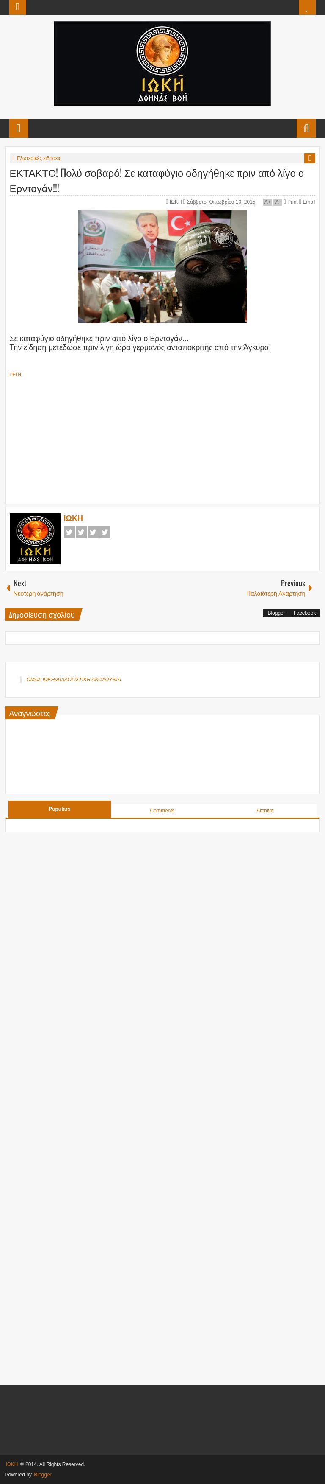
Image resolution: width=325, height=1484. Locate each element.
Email (307, 202)
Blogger (276, 613)
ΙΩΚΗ (176, 202)
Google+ (93, 532)
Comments (162, 811)
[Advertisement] (163, 438)
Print (291, 202)
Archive (264, 811)
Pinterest (104, 532)
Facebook (69, 532)
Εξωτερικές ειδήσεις (39, 158)
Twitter (81, 532)
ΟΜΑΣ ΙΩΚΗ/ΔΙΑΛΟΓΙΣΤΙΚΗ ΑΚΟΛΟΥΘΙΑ (74, 680)
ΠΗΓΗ (15, 374)
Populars (59, 809)
